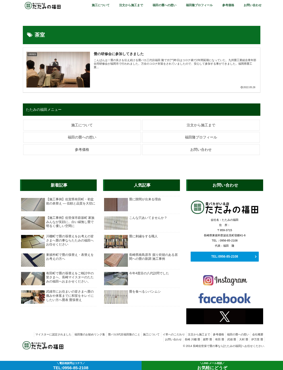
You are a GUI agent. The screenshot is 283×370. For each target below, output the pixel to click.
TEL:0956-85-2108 (224, 256)
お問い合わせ (201, 150)
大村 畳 (241, 339)
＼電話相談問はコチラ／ (71, 366)
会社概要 (257, 334)
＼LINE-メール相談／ (212, 366)
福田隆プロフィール (201, 137)
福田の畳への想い (82, 137)
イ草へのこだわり (168, 334)
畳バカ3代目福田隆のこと (116, 334)
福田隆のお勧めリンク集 (80, 334)
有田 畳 (215, 339)
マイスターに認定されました (43, 334)
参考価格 (82, 150)
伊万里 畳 (257, 339)
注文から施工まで (201, 125)
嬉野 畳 (202, 339)
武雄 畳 (228, 339)
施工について (82, 125)
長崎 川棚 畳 (185, 339)
